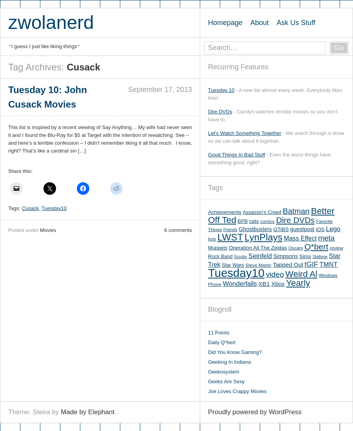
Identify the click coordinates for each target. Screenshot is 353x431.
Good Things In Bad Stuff (236, 155)
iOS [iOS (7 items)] (320, 229)
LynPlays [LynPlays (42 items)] (263, 237)
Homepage (225, 23)
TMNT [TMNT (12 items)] (329, 264)
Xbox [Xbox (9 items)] (277, 283)
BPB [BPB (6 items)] (243, 221)
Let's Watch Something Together (244, 133)
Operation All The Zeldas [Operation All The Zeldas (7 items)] (258, 248)
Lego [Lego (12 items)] (333, 229)
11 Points (218, 333)
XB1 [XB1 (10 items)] (264, 283)
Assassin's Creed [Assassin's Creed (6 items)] (262, 212)
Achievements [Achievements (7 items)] (224, 212)
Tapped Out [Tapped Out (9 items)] (288, 264)
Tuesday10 (54, 208)
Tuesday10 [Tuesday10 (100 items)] (236, 272)
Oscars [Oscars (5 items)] (295, 248)
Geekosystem (223, 372)
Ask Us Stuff (296, 23)
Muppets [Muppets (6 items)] (217, 248)
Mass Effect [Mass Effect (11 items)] (300, 238)
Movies (48, 230)
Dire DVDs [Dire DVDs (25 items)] (295, 220)
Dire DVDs (220, 112)
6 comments (178, 230)
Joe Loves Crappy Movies (237, 391)
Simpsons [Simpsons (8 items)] (285, 256)
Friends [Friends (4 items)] (230, 229)
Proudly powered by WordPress (255, 412)
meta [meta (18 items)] (326, 238)
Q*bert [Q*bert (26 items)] (316, 246)
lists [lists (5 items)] (212, 239)
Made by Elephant (87, 412)
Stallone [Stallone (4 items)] (320, 256)
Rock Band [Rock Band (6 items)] (220, 256)
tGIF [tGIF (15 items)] (311, 264)
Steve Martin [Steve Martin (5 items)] (258, 265)
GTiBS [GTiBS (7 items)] (281, 229)
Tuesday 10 (221, 90)
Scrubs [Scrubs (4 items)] (240, 256)
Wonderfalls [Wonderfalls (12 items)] (240, 283)
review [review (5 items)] (336, 248)
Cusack (30, 208)
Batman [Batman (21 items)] (296, 211)
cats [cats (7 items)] (254, 221)
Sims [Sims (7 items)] (305, 256)
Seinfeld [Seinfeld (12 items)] (260, 256)
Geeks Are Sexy (226, 381)
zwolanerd (51, 22)
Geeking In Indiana (229, 362)
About (259, 23)
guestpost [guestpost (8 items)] (302, 229)
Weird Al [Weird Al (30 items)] (301, 274)
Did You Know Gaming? (235, 352)
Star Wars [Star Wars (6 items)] (233, 265)
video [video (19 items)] (275, 274)
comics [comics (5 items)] (267, 221)
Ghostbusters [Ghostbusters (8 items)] (255, 229)
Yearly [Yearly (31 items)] (298, 283)
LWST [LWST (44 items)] (230, 237)
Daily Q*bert (221, 342)
